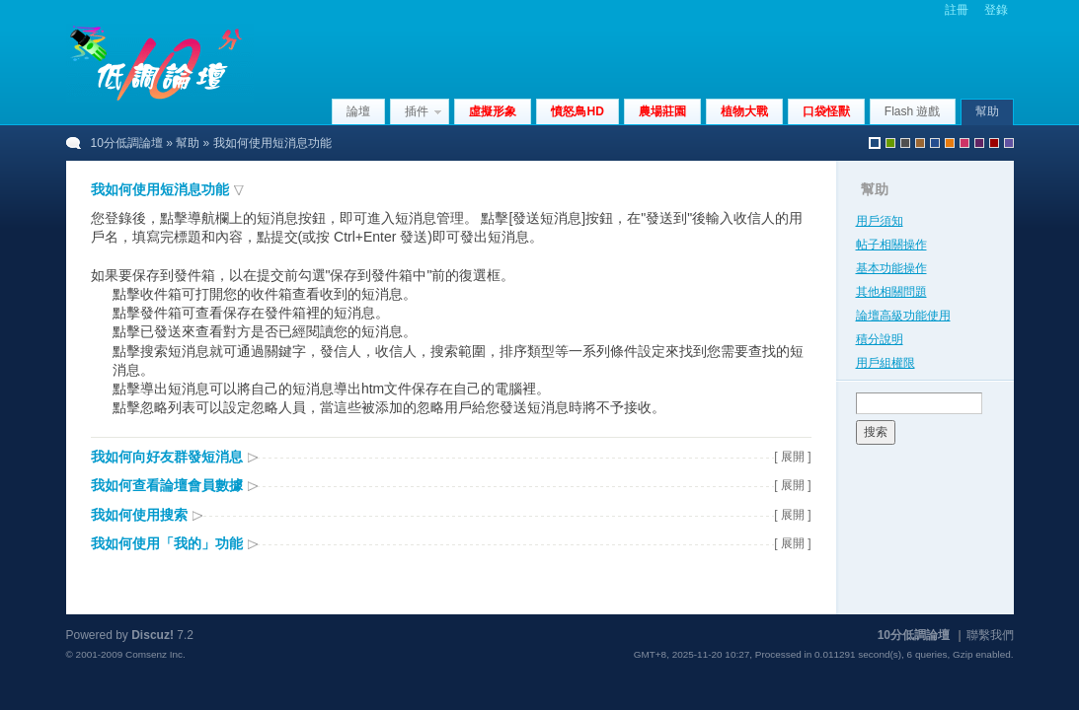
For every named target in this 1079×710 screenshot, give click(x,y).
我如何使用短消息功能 (160, 189)
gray (905, 143)
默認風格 (875, 143)
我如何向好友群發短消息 (167, 456)
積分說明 (879, 339)
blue (935, 143)
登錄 (996, 10)
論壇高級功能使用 (903, 315)
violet (1009, 143)
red (994, 143)
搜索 (875, 432)
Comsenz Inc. (155, 654)
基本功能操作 (891, 268)
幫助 (987, 111)
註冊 (956, 10)
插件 (416, 111)
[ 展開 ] (792, 456)
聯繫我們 (990, 635)
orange (950, 143)
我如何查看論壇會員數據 (167, 485)
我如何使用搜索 (139, 515)
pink (964, 143)
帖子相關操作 (891, 244)
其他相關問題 (891, 292)
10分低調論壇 (127, 143)
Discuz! (152, 635)
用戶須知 (879, 221)
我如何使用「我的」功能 (167, 543)
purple (979, 143)
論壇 (358, 111)
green (890, 143)
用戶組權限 (885, 363)
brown (920, 143)
